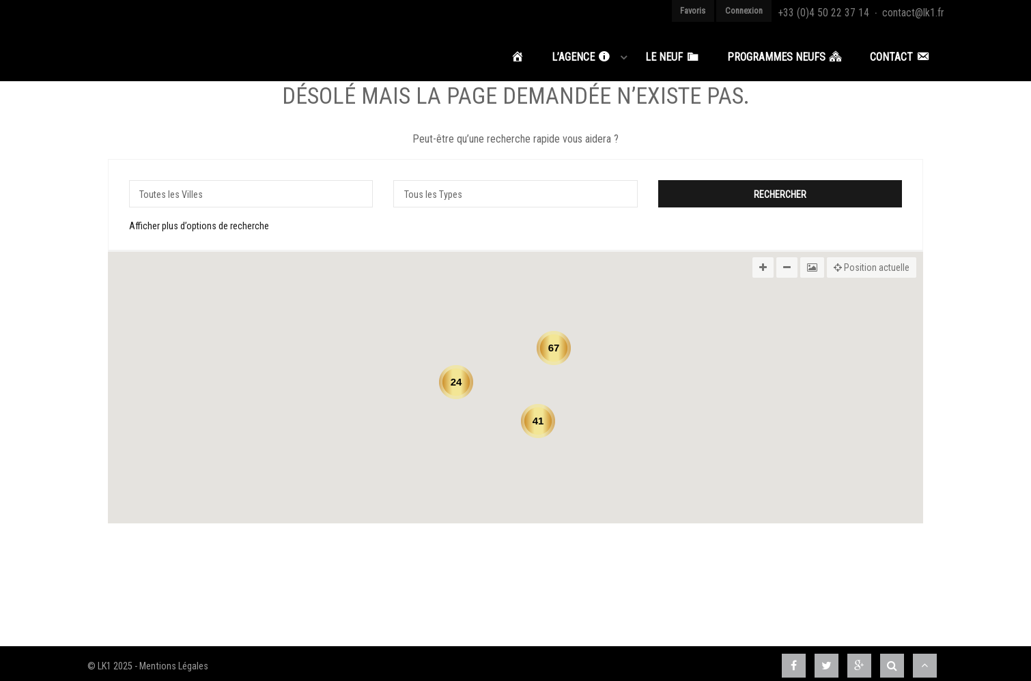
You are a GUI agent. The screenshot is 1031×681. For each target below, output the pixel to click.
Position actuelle (871, 261)
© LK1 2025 (109, 660)
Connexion (774, 10)
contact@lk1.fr (918, 10)
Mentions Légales (173, 660)
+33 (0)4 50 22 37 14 (844, 10)
